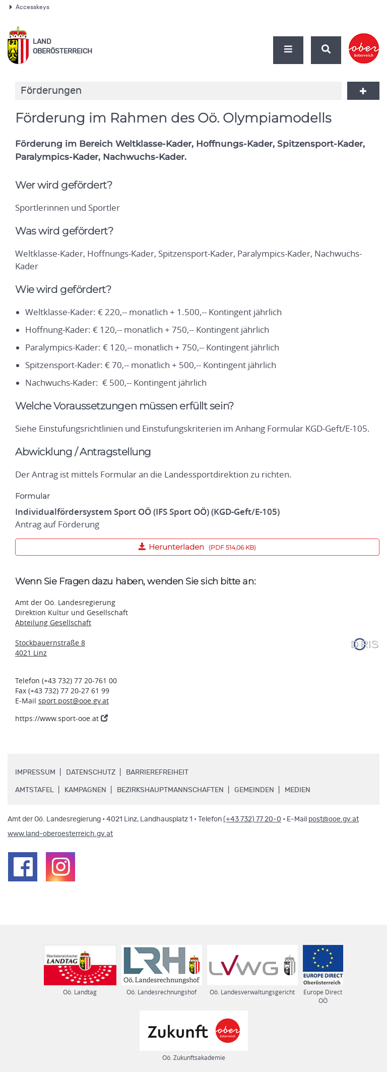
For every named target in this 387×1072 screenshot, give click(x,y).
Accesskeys (29, 7)
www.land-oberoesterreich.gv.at (60, 834)
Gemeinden (254, 790)
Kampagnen (85, 790)
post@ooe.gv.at (333, 819)
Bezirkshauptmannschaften (170, 790)
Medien (297, 790)
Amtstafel (34, 790)
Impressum (35, 772)
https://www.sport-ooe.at (61, 718)
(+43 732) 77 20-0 (252, 819)
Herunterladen (135, 545)
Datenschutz (90, 772)
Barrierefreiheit (157, 772)
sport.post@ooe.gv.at (73, 700)
